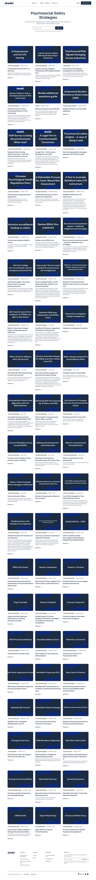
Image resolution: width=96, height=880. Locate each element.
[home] (13, 3)
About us (47, 3)
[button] (35, 3)
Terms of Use (33, 874)
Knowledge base (49, 859)
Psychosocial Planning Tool (50, 856)
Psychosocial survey (24, 859)
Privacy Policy (48, 31)
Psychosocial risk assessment (23, 856)
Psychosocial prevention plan (25, 862)
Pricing (41, 3)
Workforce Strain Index (25, 865)
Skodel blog (48, 861)
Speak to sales (86, 3)
